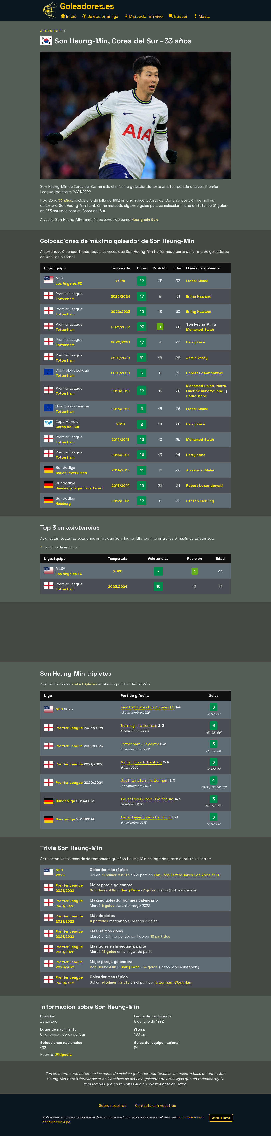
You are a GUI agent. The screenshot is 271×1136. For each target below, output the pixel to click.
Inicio (68, 16)
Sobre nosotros (112, 1105)
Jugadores (51, 31)
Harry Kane (195, 342)
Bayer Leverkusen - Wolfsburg (147, 799)
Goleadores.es (87, 6)
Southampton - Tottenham (144, 780)
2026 (117, 571)
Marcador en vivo (143, 16)
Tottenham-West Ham (173, 982)
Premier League (79, 727)
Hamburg (63, 488)
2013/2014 (120, 485)
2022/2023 (120, 311)
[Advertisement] (135, 632)
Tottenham (65, 299)
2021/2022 (120, 327)
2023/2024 (120, 296)
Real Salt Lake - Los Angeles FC (147, 707)
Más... (201, 16)
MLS (64, 709)
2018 (120, 424)
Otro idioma (221, 1118)
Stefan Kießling (200, 501)
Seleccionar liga (100, 16)
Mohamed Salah (200, 329)
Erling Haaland (198, 296)
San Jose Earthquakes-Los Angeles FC (187, 875)
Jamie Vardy (197, 357)
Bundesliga (75, 801)
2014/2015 (120, 470)
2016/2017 (120, 454)
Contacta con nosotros (155, 1105)
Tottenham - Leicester (140, 744)
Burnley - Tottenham (139, 725)
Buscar (178, 16)
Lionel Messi (197, 280)
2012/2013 (120, 501)
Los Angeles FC (69, 283)
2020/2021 (120, 342)
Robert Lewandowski (204, 373)
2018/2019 (120, 391)
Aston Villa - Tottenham (141, 762)
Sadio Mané (196, 396)
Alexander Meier (200, 470)
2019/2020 (120, 357)
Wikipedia (63, 1054)
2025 (120, 280)
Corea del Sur (67, 426)
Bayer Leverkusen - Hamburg (146, 817)
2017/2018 (120, 439)
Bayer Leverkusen (71, 472)
